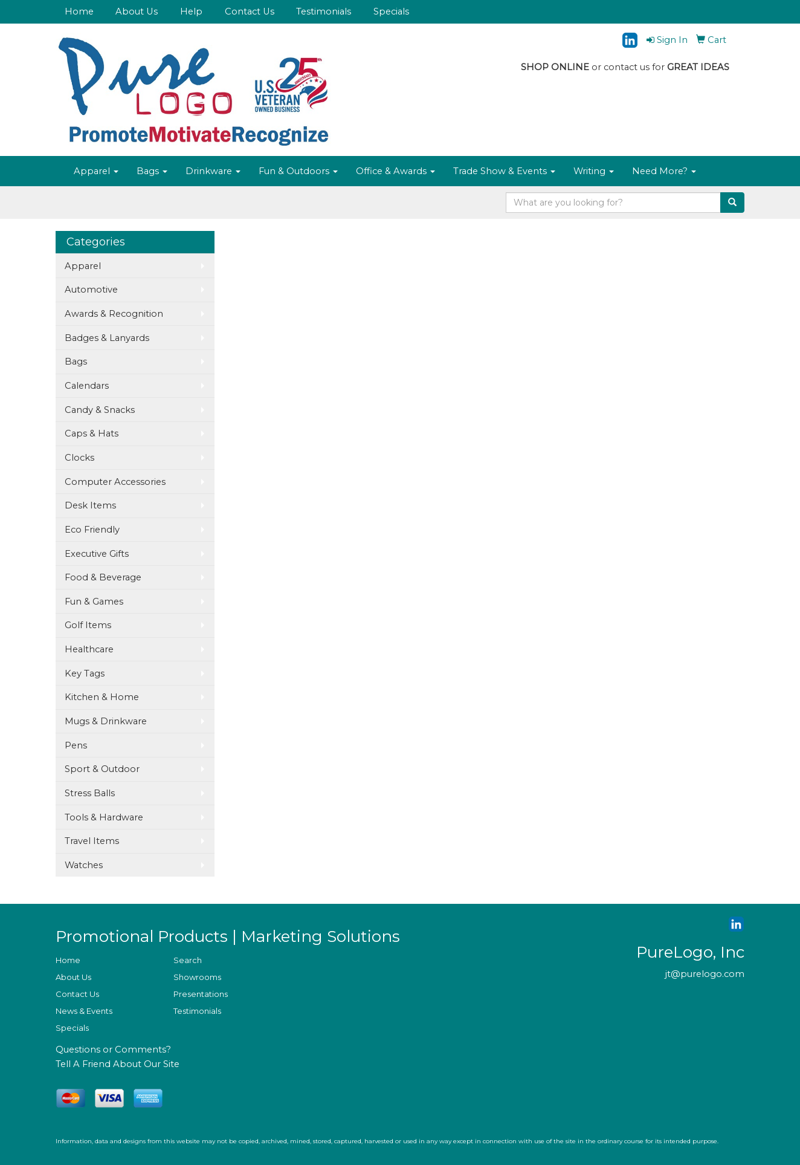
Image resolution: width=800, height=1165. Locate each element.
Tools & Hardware (104, 817)
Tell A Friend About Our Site (117, 1064)
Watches (84, 865)
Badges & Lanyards (107, 338)
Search (187, 960)
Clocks (79, 457)
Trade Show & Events (504, 171)
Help (191, 11)
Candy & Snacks (100, 409)
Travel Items (92, 841)
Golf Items (88, 625)
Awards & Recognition (114, 313)
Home (79, 11)
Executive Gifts (97, 553)
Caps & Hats (91, 433)
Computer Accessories (115, 481)
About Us (136, 11)
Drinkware (212, 171)
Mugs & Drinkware (106, 721)
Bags (152, 171)
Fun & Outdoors (298, 171)
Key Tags (85, 673)
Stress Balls (90, 793)
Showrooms (197, 977)
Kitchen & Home (102, 697)
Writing (593, 171)
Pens (76, 745)
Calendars (87, 385)
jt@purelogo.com (704, 974)
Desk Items (90, 505)
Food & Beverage (103, 577)
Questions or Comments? (113, 1049)
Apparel (96, 171)
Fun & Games (94, 601)
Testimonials (323, 11)
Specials (391, 11)
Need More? (664, 171)
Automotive (91, 289)
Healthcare (89, 649)
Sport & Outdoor (102, 769)
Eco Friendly (92, 529)
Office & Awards (395, 171)
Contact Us (249, 11)
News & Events (84, 1011)
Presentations (200, 994)
